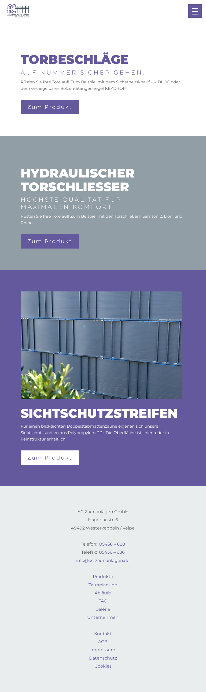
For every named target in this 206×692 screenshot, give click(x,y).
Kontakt (103, 633)
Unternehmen (103, 617)
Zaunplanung (102, 584)
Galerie (102, 609)
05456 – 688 (112, 544)
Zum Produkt (49, 107)
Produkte (103, 576)
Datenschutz (103, 658)
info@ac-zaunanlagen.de (103, 560)
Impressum (102, 649)
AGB (103, 641)
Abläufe (103, 592)
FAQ (102, 601)
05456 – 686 (112, 552)
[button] (195, 11)
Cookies (103, 666)
